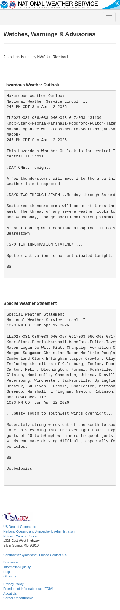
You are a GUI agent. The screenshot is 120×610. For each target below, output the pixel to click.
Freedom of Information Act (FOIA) (28, 588)
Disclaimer (10, 562)
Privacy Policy (13, 584)
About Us (10, 593)
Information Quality (17, 567)
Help (6, 572)
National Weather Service (21, 536)
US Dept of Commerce (19, 526)
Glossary (9, 576)
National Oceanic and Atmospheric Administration (39, 531)
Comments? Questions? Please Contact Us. (35, 555)
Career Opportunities (18, 598)
